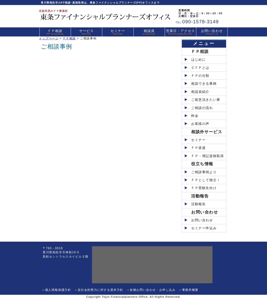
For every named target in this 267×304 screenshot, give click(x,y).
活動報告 (198, 204)
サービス (86, 32)
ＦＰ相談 (55, 32)
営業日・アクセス (180, 32)
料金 (194, 116)
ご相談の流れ (202, 108)
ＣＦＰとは (200, 68)
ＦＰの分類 (200, 76)
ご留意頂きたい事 (205, 100)
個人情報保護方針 (58, 289)
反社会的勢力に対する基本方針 (100, 289)
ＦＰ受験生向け (204, 188)
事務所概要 (190, 289)
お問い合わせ (212, 32)
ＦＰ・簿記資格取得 (207, 156)
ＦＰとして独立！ (205, 180)
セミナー (118, 32)
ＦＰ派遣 (198, 148)
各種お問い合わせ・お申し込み (152, 289)
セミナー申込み (204, 228)
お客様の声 (200, 124)
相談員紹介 (200, 92)
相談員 (149, 32)
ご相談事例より (204, 172)
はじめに (198, 59)
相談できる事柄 (204, 83)
